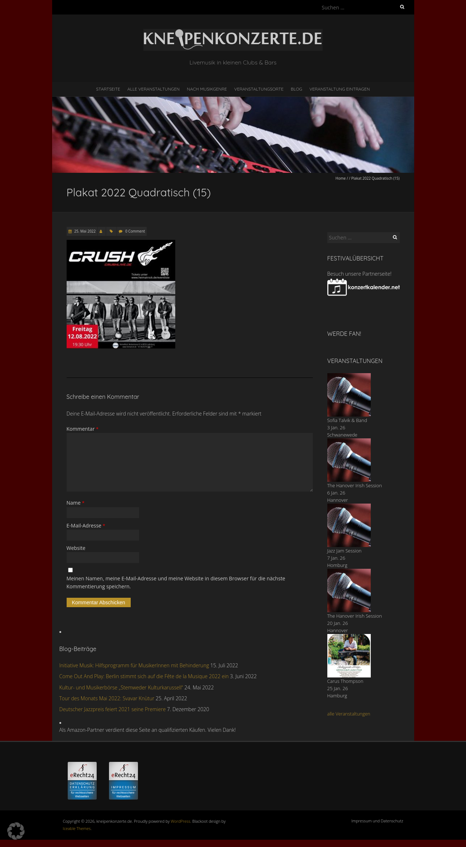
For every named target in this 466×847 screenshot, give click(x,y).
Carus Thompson (345, 681)
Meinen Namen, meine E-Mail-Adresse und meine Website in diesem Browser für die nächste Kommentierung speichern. (176, 582)
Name (76, 502)
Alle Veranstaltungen (153, 89)
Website (76, 547)
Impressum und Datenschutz (377, 820)
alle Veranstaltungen (348, 713)
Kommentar (83, 428)
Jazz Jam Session (344, 550)
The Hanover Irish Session (354, 485)
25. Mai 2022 (85, 231)
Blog (296, 89)
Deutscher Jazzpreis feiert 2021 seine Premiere (112, 709)
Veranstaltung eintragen (339, 89)
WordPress (180, 821)
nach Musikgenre (207, 89)
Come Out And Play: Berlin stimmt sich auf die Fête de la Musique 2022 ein (144, 676)
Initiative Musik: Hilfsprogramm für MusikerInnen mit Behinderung (134, 665)
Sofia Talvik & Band (347, 420)
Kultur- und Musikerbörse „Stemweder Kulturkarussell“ (121, 687)
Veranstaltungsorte (259, 89)
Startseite (108, 89)
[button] (16, 831)
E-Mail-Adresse (86, 525)
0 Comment (135, 231)
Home (341, 178)
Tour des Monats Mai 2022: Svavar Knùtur (107, 698)
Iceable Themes (77, 828)
